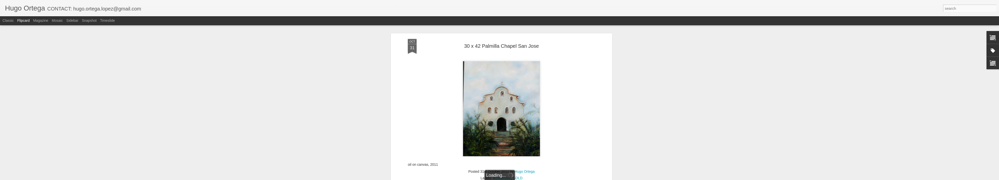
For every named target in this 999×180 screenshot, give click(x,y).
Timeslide (107, 20)
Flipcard (23, 20)
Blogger (515, 177)
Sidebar (72, 20)
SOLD (517, 31)
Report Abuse (529, 177)
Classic (8, 20)
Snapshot (89, 20)
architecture (502, 31)
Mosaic (57, 20)
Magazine (40, 20)
